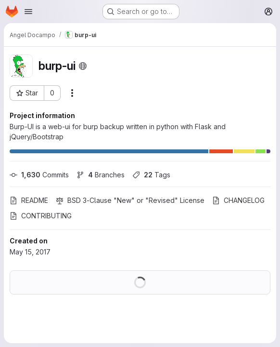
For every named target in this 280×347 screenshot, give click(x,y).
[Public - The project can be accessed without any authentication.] (83, 66)
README (29, 200)
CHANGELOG (238, 200)
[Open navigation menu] (28, 11)
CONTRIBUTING (41, 216)
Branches (100, 175)
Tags (151, 175)
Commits (39, 175)
